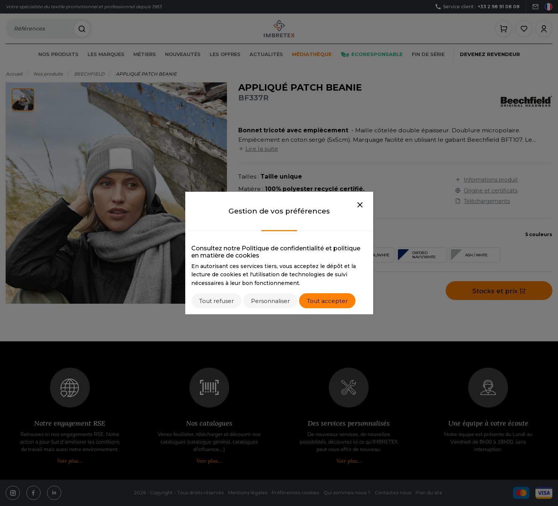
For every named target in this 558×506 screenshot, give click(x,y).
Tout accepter (327, 301)
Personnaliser (270, 301)
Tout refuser (216, 301)
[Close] (360, 205)
